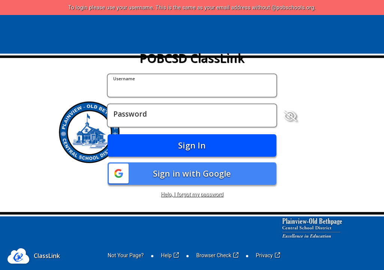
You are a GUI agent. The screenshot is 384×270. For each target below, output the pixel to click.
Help (170, 255)
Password (130, 114)
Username (124, 78)
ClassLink (47, 255)
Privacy (268, 255)
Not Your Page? (126, 255)
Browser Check (217, 255)
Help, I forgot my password (192, 194)
